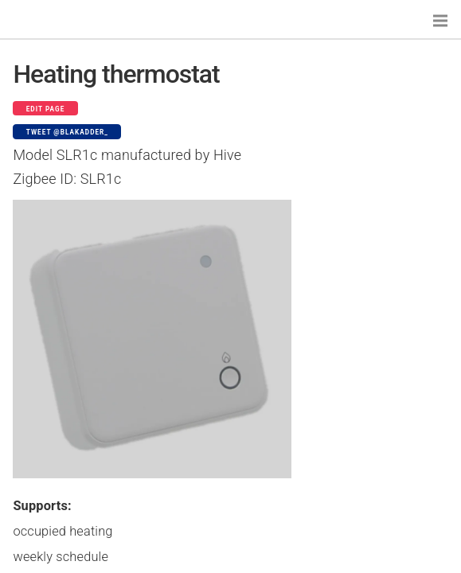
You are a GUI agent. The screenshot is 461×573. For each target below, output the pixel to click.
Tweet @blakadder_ (67, 132)
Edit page (45, 109)
